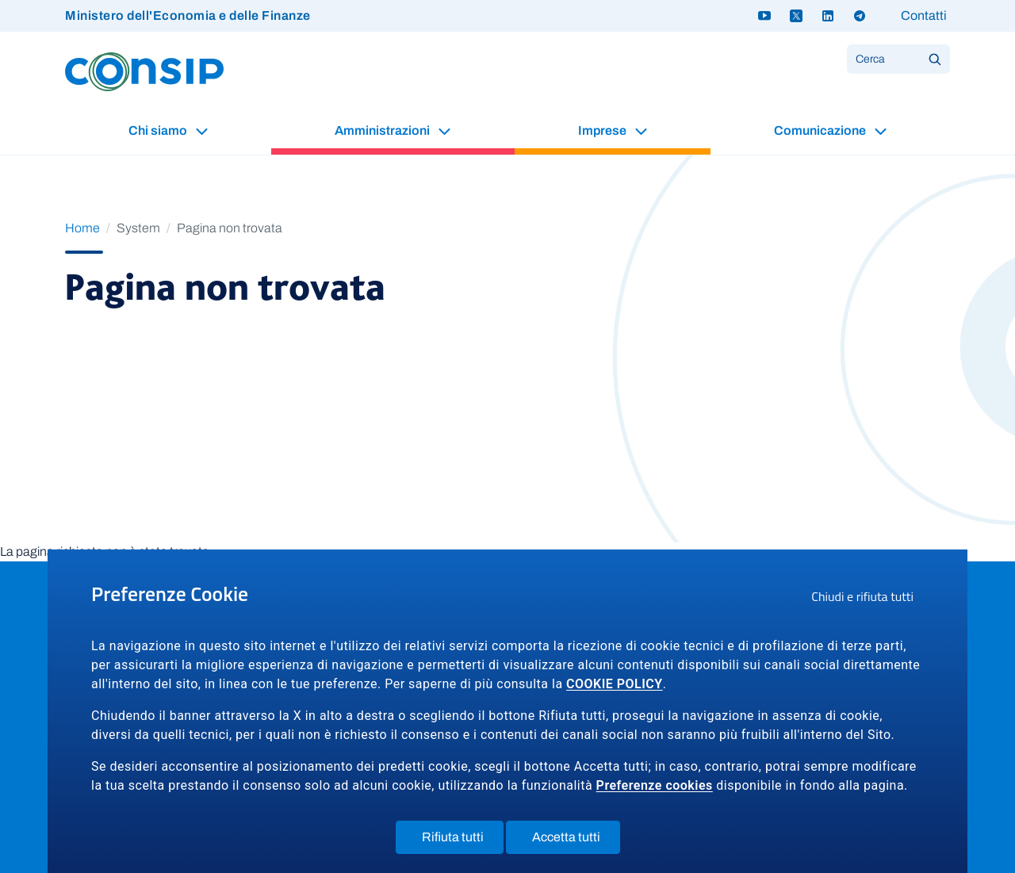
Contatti (924, 15)
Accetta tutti (576, 840)
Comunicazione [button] (821, 130)
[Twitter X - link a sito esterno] (796, 15)
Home (82, 228)
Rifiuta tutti (463, 840)
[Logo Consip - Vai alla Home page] (144, 71)
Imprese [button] (603, 130)
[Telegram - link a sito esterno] (859, 15)
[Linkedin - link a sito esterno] (827, 15)
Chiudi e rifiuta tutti (867, 598)
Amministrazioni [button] (383, 130)
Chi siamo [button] (159, 130)
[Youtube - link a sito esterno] (764, 15)
